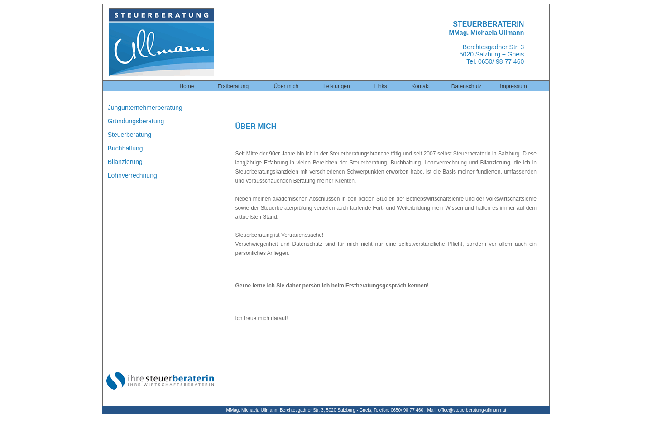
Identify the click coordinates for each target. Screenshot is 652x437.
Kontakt (421, 86)
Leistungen (336, 86)
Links (380, 86)
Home (186, 86)
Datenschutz (466, 86)
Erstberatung (233, 86)
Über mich (285, 86)
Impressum (513, 86)
